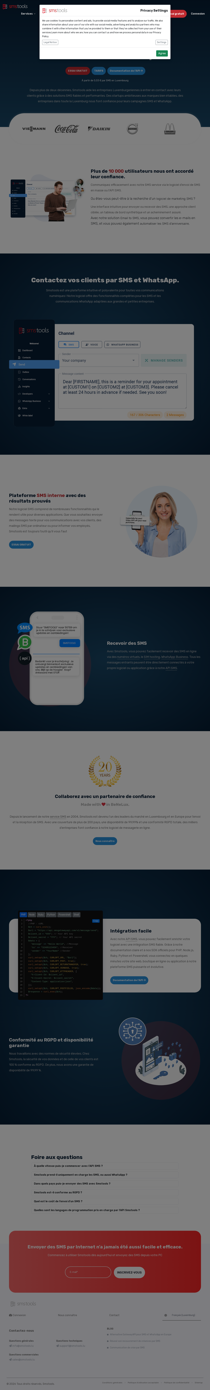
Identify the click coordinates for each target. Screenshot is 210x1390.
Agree (162, 53)
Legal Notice (50, 42)
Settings (161, 42)
